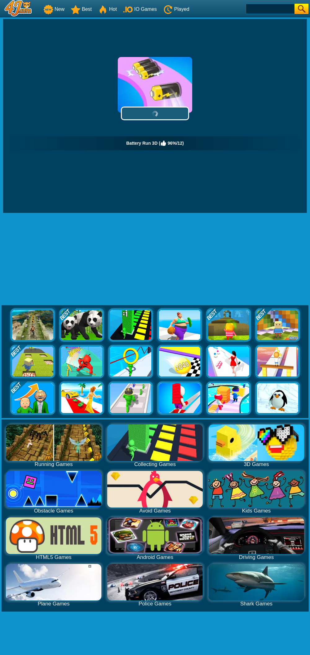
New (53, 9)
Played (176, 9)
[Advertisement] (155, 259)
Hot (107, 9)
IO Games (140, 9)
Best (81, 9)
